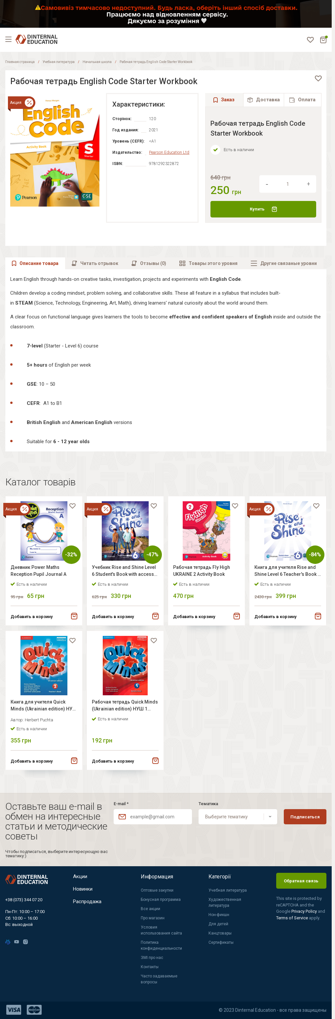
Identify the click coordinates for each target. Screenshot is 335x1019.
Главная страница (20, 62)
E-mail (121, 804)
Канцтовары (220, 933)
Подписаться (305, 816)
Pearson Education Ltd (168, 152)
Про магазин (153, 918)
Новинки (84, 891)
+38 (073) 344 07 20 (23, 900)
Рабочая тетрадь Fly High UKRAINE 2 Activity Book (203, 572)
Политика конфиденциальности (161, 945)
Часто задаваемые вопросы (159, 979)
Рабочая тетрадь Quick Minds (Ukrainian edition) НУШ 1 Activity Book (120, 711)
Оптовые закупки (157, 890)
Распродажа (88, 906)
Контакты (150, 967)
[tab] (263, 100)
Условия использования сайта (161, 930)
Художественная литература (224, 902)
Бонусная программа (161, 899)
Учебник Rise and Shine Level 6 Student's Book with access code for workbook (122, 573)
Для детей (218, 924)
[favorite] (318, 78)
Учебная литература (59, 62)
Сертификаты (221, 942)
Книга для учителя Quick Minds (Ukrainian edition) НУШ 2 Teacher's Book (39, 711)
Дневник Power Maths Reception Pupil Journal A (40, 572)
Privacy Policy (304, 911)
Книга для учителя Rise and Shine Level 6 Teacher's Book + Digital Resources (287, 573)
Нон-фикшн (218, 914)
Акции (81, 876)
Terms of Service (292, 917)
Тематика (208, 804)
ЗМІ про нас (152, 957)
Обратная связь (301, 880)
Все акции (150, 908)
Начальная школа (97, 62)
